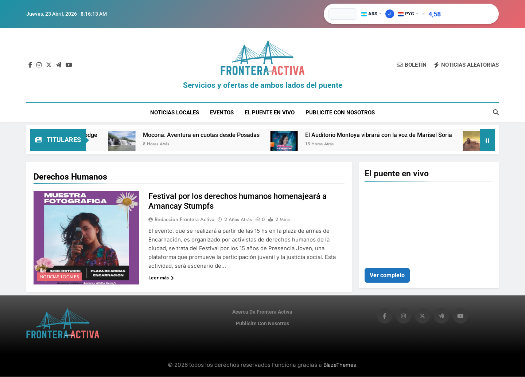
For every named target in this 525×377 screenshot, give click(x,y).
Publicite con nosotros (340, 112)
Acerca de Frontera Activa (262, 313)
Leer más (161, 278)
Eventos (222, 112)
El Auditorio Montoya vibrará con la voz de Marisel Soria (387, 135)
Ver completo (387, 275)
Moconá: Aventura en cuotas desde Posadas (209, 135)
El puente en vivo (270, 112)
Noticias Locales (174, 112)
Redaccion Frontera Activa (184, 220)
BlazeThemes (339, 365)
